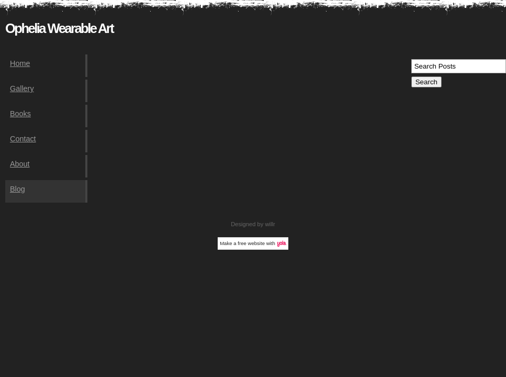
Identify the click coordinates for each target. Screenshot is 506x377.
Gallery (22, 88)
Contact (23, 139)
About (20, 164)
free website (251, 243)
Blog (17, 189)
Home (20, 63)
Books (20, 113)
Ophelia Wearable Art (59, 28)
